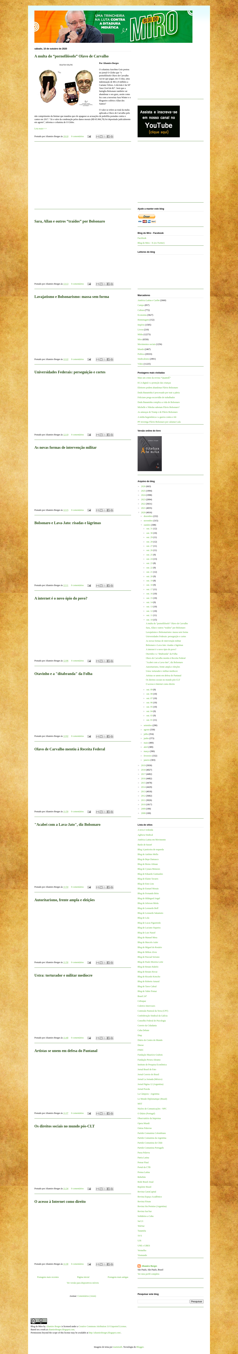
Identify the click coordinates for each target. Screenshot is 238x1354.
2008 (143, 813)
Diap (140, 1035)
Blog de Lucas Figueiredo (149, 923)
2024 (143, 495)
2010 (143, 804)
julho (146, 734)
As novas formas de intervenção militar (65, 447)
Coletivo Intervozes (146, 1006)
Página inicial (83, 1277)
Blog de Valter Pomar (147, 991)
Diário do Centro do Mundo (150, 1040)
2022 (143, 503)
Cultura (141, 310)
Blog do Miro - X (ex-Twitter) (151, 243)
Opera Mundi (143, 1123)
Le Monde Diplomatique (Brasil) (152, 1099)
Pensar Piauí (143, 1162)
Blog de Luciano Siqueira (149, 927)
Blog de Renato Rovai (147, 971)
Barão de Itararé (145, 844)
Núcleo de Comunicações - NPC (152, 1108)
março (147, 751)
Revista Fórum (144, 1201)
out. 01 (149, 720)
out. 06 (149, 702)
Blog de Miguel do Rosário (150, 947)
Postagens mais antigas (118, 1277)
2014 (143, 787)
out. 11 (149, 615)
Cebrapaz (142, 1001)
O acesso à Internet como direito (60, 1201)
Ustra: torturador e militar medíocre (63, 975)
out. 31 (149, 528)
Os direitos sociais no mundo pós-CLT (64, 1126)
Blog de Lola (143, 918)
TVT (140, 1235)
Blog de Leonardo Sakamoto (150, 913)
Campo (141, 305)
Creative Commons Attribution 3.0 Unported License (102, 1326)
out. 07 (149, 698)
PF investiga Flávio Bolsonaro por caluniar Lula (159, 422)
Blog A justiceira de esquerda (151, 849)
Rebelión (142, 1177)
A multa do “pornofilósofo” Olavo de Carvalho (71, 56)
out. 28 (149, 541)
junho (146, 738)
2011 (143, 800)
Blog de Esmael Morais (148, 888)
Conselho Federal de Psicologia (152, 1020)
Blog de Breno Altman (148, 864)
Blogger (140, 1347)
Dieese (141, 1045)
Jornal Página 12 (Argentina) (150, 1084)
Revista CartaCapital (147, 1191)
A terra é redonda (145, 830)
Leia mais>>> (40, 128)
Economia (142, 315)
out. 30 (149, 533)
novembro (148, 520)
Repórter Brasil (144, 1187)
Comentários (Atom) (87, 1296)
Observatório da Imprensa (149, 1118)
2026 (143, 486)
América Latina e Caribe (149, 300)
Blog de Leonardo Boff (148, 908)
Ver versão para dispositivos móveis (83, 1283)
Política (141, 354)
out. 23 (149, 563)
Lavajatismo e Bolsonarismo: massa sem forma (71, 297)
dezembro (148, 516)
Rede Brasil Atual (145, 1182)
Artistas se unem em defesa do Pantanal (65, 1051)
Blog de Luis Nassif (146, 932)
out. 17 (149, 589)
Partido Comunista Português (151, 1147)
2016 (143, 778)
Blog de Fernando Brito (148, 893)
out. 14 (149, 602)
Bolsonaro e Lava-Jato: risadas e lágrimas (67, 523)
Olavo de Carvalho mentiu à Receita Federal (69, 749)
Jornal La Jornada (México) (150, 1079)
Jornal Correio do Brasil (148, 1074)
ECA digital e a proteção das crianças (154, 382)
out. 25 (149, 554)
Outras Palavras (145, 1128)
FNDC (141, 1050)
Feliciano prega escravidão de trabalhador (156, 397)
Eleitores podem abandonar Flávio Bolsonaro (158, 387)
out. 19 (149, 580)
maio (146, 742)
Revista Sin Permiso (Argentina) (152, 1206)
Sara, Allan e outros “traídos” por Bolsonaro (69, 221)
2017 (143, 774)
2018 (143, 770)
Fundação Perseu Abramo (149, 1059)
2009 (143, 808)
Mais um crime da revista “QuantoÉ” (154, 377)
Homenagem (143, 319)
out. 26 (149, 550)
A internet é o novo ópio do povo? (60, 598)
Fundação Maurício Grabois (150, 1054)
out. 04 (149, 711)
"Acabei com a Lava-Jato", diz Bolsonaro (67, 824)
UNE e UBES (144, 1245)
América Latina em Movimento (152, 839)
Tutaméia (142, 1230)
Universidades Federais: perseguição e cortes (69, 372)
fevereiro (148, 755)
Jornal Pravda (144, 1089)
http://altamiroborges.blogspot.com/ (105, 1332)
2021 (143, 508)
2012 (143, 795)
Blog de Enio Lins (146, 883)
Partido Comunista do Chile (150, 1142)
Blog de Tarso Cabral (147, 986)
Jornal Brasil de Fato (147, 1069)
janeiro (147, 760)
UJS (139, 1240)
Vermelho (142, 1250)
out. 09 (149, 689)
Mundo (141, 349)
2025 (143, 491)
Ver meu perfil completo (148, 1274)
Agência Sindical (145, 835)
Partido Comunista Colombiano (152, 1133)
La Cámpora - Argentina (148, 1094)
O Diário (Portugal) (146, 1113)
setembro (148, 725)
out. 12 (149, 611)
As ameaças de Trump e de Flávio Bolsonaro (158, 412)
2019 (143, 765)
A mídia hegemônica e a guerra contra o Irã (157, 417)
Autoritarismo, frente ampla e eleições (64, 900)
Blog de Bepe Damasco (148, 859)
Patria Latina (143, 1157)
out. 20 (149, 576)
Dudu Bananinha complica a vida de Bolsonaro (159, 402)
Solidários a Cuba (145, 1216)
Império (141, 324)
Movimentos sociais (146, 344)
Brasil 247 (142, 996)
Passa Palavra (144, 1152)
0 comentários (77, 136)
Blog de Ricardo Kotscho (149, 976)
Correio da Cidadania (147, 1025)
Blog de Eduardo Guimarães (150, 874)
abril (146, 747)
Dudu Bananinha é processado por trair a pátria (159, 392)
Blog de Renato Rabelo (148, 966)
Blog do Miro (37, 1326)
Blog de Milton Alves (147, 952)
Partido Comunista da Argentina (152, 1138)
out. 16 (149, 593)
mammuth (117, 1347)
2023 (143, 499)
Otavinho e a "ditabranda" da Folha (63, 674)
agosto (147, 729)
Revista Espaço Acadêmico (150, 1196)
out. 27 (149, 546)
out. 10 (149, 619)
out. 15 (149, 598)
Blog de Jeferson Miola (148, 903)
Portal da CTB (144, 1167)
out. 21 (149, 572)
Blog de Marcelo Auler (148, 942)
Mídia (140, 334)
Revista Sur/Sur (145, 1211)
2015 (143, 782)
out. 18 (149, 585)
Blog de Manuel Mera (147, 937)
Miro (140, 339)
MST (140, 1103)
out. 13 (149, 606)
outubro (147, 525)
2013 (143, 791)
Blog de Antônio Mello (148, 854)
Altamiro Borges (149, 1266)
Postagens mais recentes (48, 1277)
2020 (143, 512)
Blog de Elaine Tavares (148, 878)
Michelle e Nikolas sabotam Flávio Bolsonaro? (159, 407)
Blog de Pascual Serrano (149, 957)
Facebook (142, 238)
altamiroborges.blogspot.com (61, 1329)
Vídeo (140, 364)
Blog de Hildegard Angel (149, 898)
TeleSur (141, 1226)
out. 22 (149, 567)
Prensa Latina (144, 1172)
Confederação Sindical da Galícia (153, 1015)
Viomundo (142, 1255)
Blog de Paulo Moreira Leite (150, 962)
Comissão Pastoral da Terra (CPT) (153, 1011)
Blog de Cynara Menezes (149, 869)
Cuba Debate (143, 1030)
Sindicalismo (143, 359)
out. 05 (149, 707)
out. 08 (149, 694)
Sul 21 (140, 1221)
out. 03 (149, 715)
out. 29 (149, 537)
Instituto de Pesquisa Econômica (152, 1064)
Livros (140, 329)
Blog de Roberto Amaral (149, 981)
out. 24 (149, 559)
